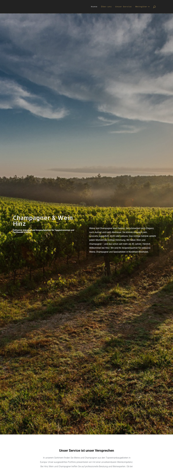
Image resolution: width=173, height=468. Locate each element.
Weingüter (141, 7)
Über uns (106, 7)
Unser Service (123, 7)
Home (94, 7)
